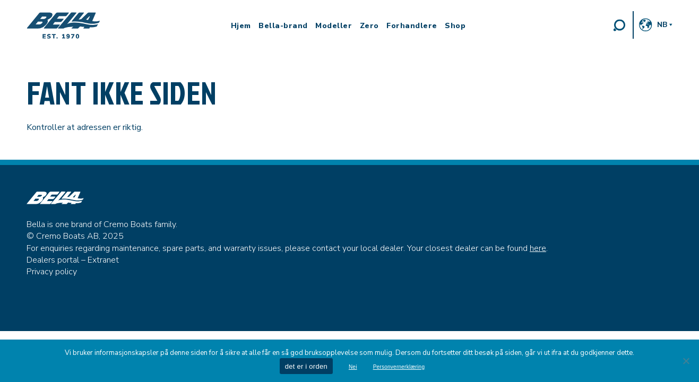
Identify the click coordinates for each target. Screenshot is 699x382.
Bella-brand (283, 26)
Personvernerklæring (399, 367)
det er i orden (306, 366)
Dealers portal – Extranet (73, 260)
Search (619, 25)
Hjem (241, 26)
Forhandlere (411, 26)
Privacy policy (52, 271)
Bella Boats (64, 25)
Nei (353, 367)
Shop (455, 26)
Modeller (333, 26)
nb (662, 25)
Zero (369, 26)
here (538, 248)
